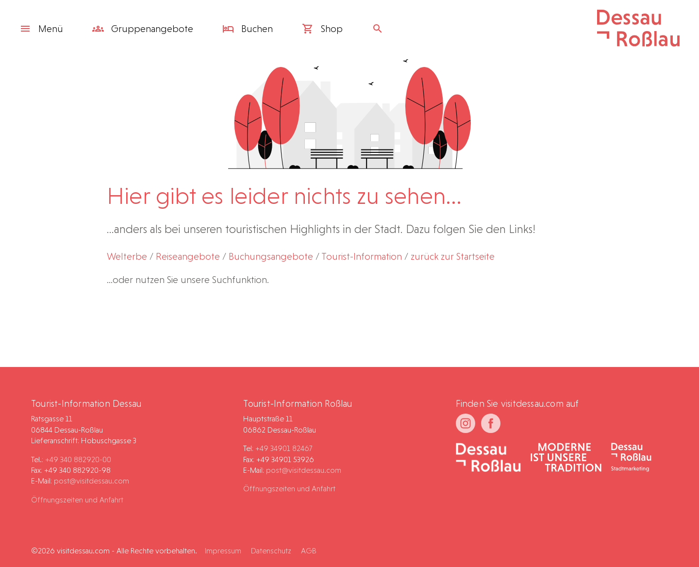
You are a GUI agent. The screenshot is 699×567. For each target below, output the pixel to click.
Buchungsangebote (271, 256)
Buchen (247, 28)
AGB (308, 550)
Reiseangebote (188, 256)
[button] (668, 539)
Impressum (223, 550)
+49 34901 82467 (283, 448)
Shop (322, 28)
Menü (41, 28)
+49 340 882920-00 (78, 459)
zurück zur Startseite (453, 256)
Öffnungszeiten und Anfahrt (77, 499)
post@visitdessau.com (91, 480)
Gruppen (142, 28)
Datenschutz (271, 550)
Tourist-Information (361, 256)
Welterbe (127, 256)
